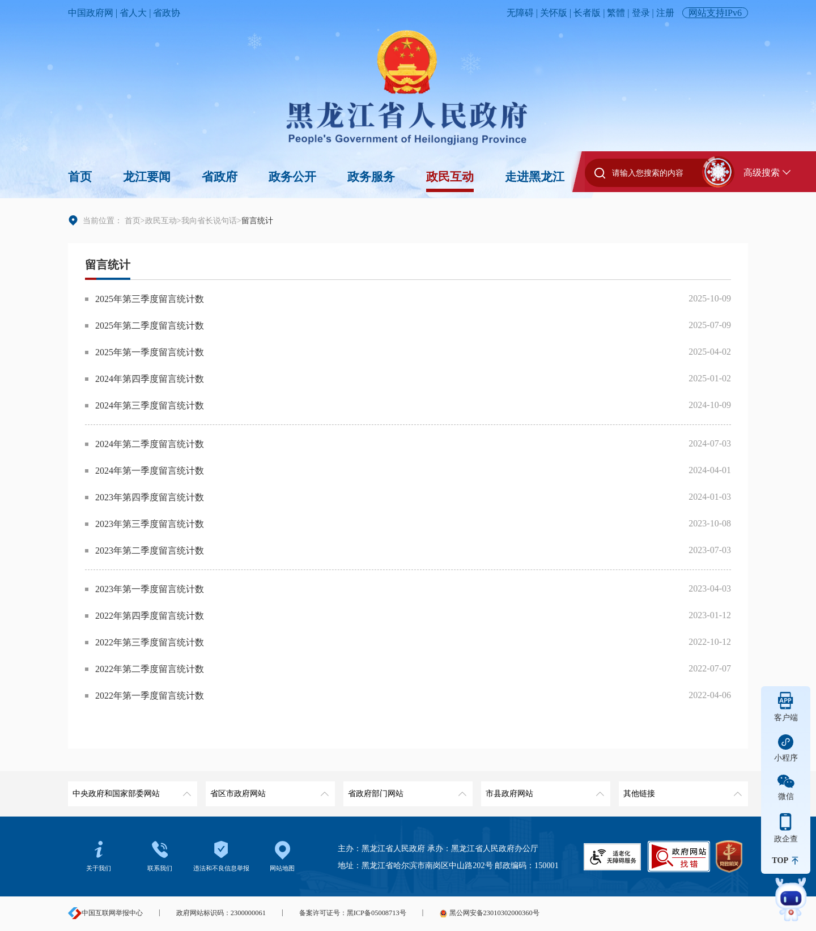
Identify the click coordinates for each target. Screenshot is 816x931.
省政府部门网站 (406, 789)
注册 (665, 13)
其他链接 (681, 789)
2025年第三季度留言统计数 (149, 299)
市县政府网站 (544, 789)
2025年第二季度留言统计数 (149, 325)
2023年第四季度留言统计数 (149, 497)
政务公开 (292, 177)
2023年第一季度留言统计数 (149, 589)
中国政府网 (90, 13)
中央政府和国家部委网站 (131, 789)
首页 (80, 177)
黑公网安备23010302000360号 (489, 913)
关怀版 (553, 13)
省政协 (166, 13)
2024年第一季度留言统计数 (149, 470)
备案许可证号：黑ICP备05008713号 (352, 913)
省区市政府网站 (268, 789)
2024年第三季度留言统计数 (149, 405)
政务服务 (371, 177)
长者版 (587, 13)
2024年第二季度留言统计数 (149, 444)
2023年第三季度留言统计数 (149, 524)
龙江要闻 (147, 177)
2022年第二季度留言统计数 (149, 669)
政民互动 (450, 177)
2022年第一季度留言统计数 (149, 695)
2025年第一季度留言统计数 (149, 352)
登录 (641, 13)
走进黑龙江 (534, 177)
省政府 (219, 177)
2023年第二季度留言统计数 (149, 550)
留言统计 (107, 264)
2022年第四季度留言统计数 (149, 615)
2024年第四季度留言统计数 (149, 379)
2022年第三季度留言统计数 (149, 642)
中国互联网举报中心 (105, 913)
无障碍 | (523, 13)
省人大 (133, 13)
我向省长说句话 (209, 220)
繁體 (616, 13)
